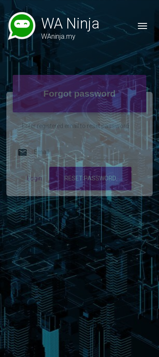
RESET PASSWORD (90, 171)
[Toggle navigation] (142, 26)
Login (34, 171)
